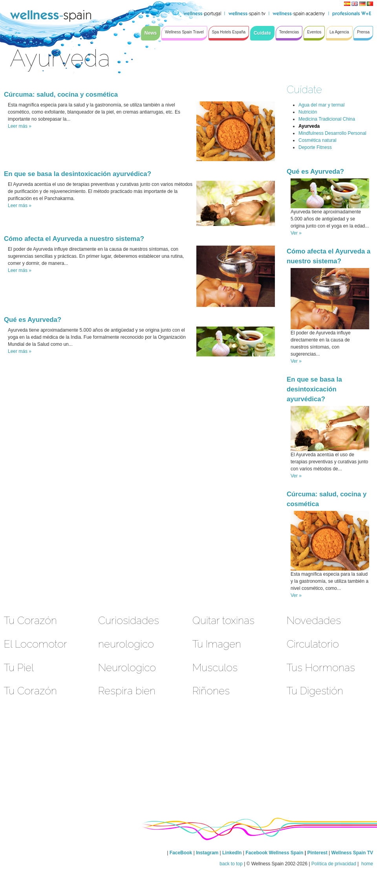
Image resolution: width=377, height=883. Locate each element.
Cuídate (304, 89)
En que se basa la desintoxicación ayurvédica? (77, 174)
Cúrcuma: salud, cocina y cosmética (61, 94)
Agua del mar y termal (321, 105)
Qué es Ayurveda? (32, 319)
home (366, 863)
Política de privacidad (333, 863)
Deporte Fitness (315, 147)
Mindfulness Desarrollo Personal (332, 133)
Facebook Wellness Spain (274, 852)
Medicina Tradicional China (326, 119)
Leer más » (19, 126)
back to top (231, 863)
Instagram (207, 852)
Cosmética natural (317, 140)
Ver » (296, 233)
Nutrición (307, 112)
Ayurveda (309, 126)
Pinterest (318, 852)
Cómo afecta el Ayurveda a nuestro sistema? (74, 238)
